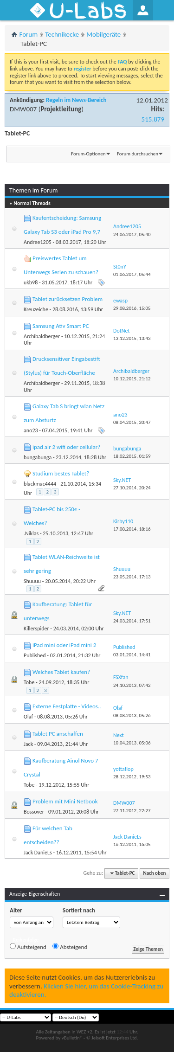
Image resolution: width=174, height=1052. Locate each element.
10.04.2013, (132, 743)
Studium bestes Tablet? (60, 473)
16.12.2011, (132, 844)
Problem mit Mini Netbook (65, 801)
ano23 (31, 430)
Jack (28, 744)
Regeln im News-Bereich (76, 99)
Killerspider (36, 628)
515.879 (153, 119)
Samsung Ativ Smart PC (60, 325)
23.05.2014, (132, 577)
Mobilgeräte (103, 34)
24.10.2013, (132, 685)
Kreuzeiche (36, 309)
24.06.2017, (132, 234)
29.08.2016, (132, 308)
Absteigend (69, 946)
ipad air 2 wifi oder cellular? (66, 446)
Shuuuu (32, 581)
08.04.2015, (132, 422)
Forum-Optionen (88, 154)
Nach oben (154, 873)
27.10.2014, (132, 488)
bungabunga (38, 457)
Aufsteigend (28, 946)
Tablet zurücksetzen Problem (67, 298)
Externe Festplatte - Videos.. (66, 706)
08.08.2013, (132, 715)
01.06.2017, (132, 274)
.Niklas (31, 533)
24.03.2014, (132, 621)
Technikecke (62, 34)
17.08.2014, (132, 529)
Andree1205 (38, 242)
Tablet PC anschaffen (57, 733)
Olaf (28, 716)
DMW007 (23, 109)
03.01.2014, (132, 655)
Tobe (29, 682)
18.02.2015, (132, 456)
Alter (16, 910)
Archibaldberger (42, 336)
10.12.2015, (132, 379)
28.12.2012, (132, 777)
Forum (28, 34)
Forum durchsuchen (137, 154)
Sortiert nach (79, 910)
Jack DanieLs (38, 852)
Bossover (34, 811)
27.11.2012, (132, 811)
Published (35, 655)
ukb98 (31, 282)
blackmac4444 (40, 484)
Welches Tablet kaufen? (61, 671)
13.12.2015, (132, 338)
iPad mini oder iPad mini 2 (64, 644)
